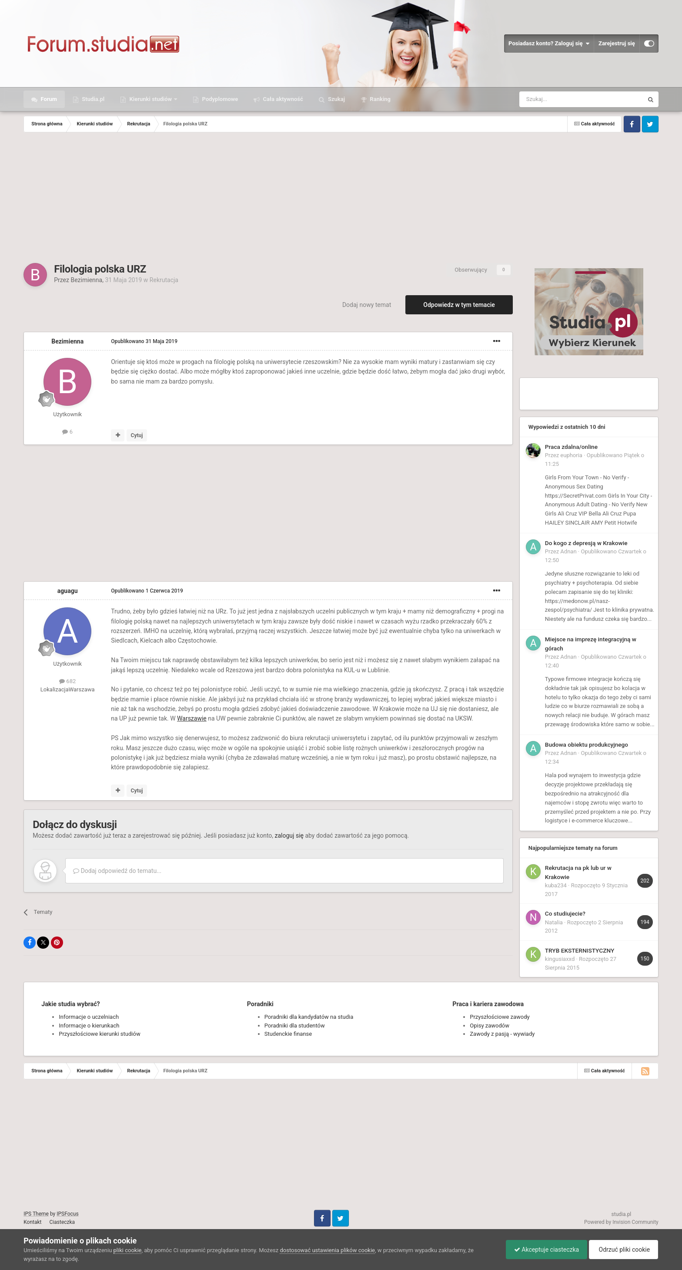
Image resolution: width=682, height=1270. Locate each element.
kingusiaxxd (560, 959)
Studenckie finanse (288, 1034)
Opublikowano (144, 341)
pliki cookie (128, 1250)
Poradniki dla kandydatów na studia (309, 1017)
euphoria (571, 455)
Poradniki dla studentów (294, 1025)
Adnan (568, 551)
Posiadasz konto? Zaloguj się (548, 43)
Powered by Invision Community (621, 1222)
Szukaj (336, 99)
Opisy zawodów (489, 1025)
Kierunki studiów (150, 99)
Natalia (554, 922)
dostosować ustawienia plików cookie (327, 1250)
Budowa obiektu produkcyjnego (586, 744)
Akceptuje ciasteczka (544, 1249)
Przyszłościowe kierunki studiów (99, 1034)
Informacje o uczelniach (89, 1017)
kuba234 (556, 885)
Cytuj (137, 435)
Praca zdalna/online (571, 446)
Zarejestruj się (616, 43)
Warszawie (192, 718)
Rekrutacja (164, 279)
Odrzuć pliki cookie (622, 1249)
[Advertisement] (341, 198)
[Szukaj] (560, 99)
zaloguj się (289, 835)
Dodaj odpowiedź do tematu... (117, 870)
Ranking (379, 99)
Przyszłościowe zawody (499, 1017)
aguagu (67, 590)
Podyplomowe (219, 99)
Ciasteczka (62, 1222)
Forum (48, 99)
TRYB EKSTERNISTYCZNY (579, 950)
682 (67, 681)
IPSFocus (67, 1214)
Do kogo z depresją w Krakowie (586, 542)
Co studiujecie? (565, 913)
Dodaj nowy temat (366, 304)
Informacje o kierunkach (89, 1025)
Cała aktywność (282, 99)
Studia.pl (92, 99)
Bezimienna (86, 279)
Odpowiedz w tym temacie (459, 304)
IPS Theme (36, 1214)
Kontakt (32, 1222)
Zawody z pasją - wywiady (502, 1034)
